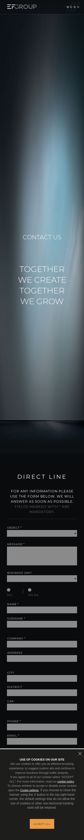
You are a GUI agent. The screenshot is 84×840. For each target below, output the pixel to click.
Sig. (10, 595)
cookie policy (65, 781)
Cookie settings (29, 790)
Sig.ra (33, 595)
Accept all (42, 824)
